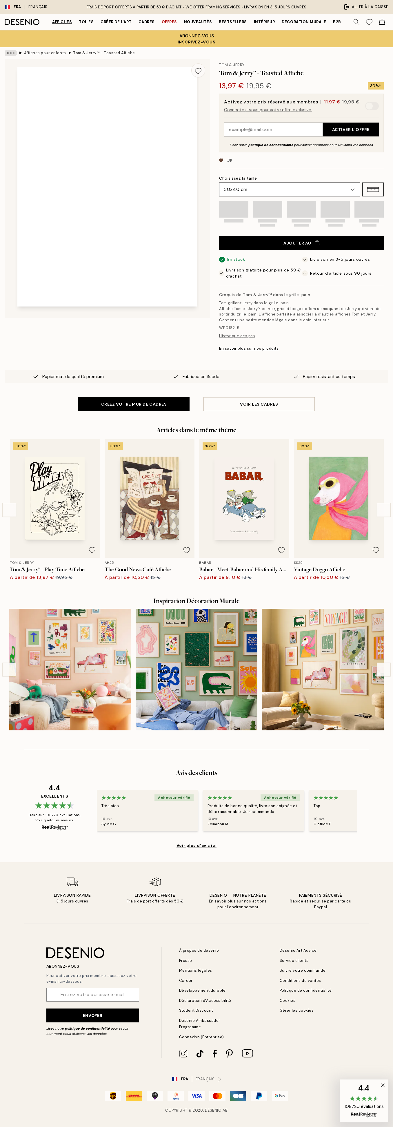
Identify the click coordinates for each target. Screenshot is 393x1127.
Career (186, 980)
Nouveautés (198, 21)
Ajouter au (301, 243)
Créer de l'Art (116, 21)
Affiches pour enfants (45, 52)
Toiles (86, 21)
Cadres (147, 21)
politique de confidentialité (270, 145)
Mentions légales (195, 970)
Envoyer (93, 1015)
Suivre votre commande (303, 970)
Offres (169, 21)
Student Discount (196, 1010)
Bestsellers (233, 21)
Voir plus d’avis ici (196, 845)
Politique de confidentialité (306, 990)
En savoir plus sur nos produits (249, 348)
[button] (373, 189)
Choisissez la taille (238, 178)
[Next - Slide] (384, 510)
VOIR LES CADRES (259, 404)
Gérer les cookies (297, 1010)
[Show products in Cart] (382, 22)
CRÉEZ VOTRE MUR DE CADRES (134, 404)
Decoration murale (304, 21)
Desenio (213, 1110)
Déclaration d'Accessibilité (205, 1000)
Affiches (62, 21)
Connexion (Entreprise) (201, 1037)
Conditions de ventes (300, 980)
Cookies (288, 1000)
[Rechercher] (356, 22)
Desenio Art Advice (298, 950)
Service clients (294, 960)
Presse (185, 960)
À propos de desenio (199, 950)
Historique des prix (237, 335)
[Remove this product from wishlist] (198, 70)
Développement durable (202, 990)
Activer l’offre (351, 129)
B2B (337, 21)
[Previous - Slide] (9, 510)
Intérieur (264, 21)
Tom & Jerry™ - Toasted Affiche (104, 52)
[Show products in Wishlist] (369, 22)
